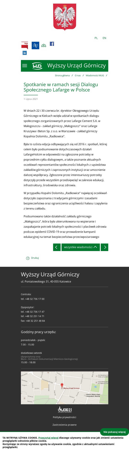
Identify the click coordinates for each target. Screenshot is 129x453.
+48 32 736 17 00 (34, 298)
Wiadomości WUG (95, 75)
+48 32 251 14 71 (34, 316)
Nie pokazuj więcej (114, 432)
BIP (24, 45)
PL (96, 38)
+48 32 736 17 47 (34, 311)
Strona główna (62, 75)
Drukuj (35, 257)
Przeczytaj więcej (48, 437)
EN (104, 38)
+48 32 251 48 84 (35, 320)
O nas (78, 75)
